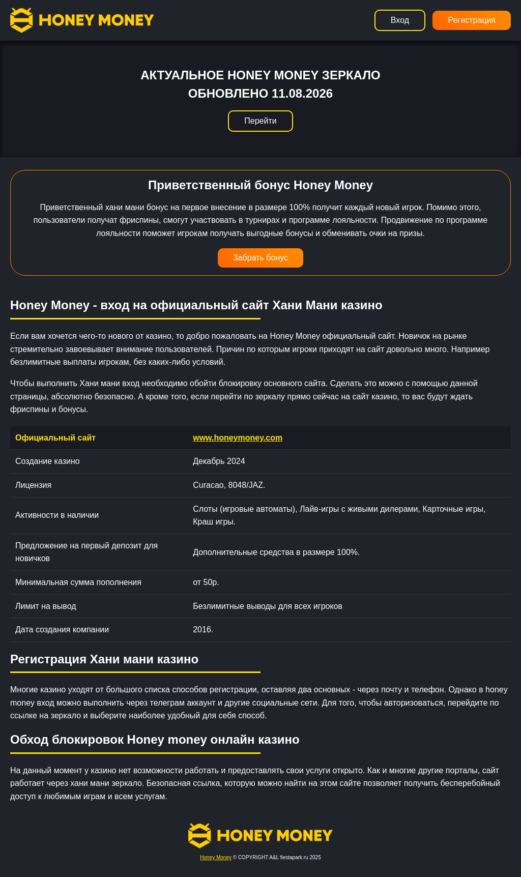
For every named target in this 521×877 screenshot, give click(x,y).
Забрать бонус (260, 257)
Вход (400, 20)
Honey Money (215, 857)
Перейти (260, 120)
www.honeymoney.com (237, 437)
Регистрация (472, 20)
